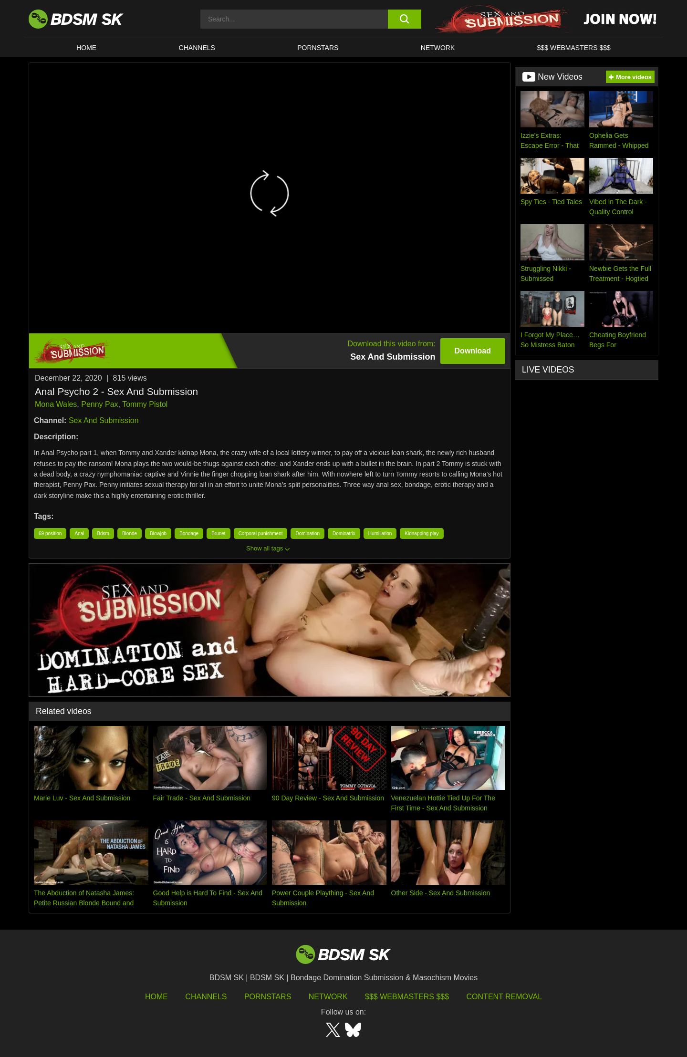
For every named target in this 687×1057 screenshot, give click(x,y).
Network (438, 48)
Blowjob (158, 533)
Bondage (188, 533)
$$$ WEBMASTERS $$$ (574, 48)
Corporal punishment (261, 533)
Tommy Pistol (144, 404)
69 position (50, 533)
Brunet (218, 533)
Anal (79, 533)
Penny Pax (99, 404)
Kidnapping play (421, 533)
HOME (86, 48)
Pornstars (267, 997)
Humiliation (380, 533)
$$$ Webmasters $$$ (407, 997)
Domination (307, 533)
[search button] (404, 19)
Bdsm (103, 533)
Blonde (129, 533)
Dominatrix (344, 533)
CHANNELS (197, 48)
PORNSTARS (317, 48)
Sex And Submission (104, 420)
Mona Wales (56, 404)
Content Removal (504, 997)
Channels (206, 997)
